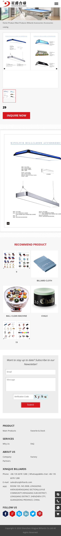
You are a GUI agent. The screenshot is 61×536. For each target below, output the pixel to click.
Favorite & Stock (37, 431)
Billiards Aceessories (35, 23)
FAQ (32, 444)
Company (7, 457)
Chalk (44, 316)
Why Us (6, 444)
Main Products (20, 23)
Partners (7, 461)
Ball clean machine (16, 316)
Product (11, 23)
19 (16, 342)
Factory (33, 457)
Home (5, 23)
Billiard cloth (44, 280)
